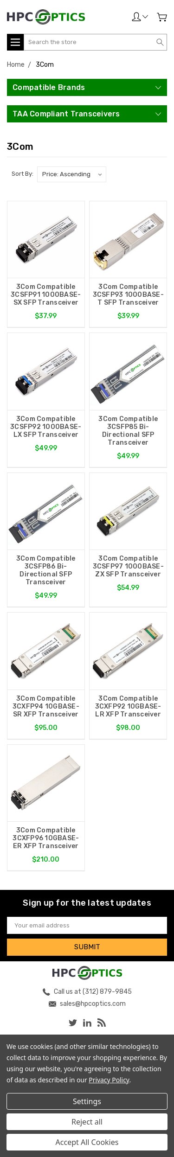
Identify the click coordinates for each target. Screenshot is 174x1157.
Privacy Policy (109, 1079)
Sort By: (22, 173)
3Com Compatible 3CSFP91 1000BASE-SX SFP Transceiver (46, 295)
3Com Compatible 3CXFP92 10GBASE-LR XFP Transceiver (128, 706)
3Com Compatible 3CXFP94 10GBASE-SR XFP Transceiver (46, 706)
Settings (87, 1101)
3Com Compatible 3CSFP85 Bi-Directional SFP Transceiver (128, 431)
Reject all (87, 1122)
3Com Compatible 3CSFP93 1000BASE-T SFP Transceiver (128, 295)
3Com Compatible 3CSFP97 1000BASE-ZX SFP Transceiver (128, 566)
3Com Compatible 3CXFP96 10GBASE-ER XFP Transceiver (46, 838)
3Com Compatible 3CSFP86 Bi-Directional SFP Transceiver (46, 570)
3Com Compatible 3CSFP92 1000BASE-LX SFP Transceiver (45, 427)
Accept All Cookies (87, 1142)
